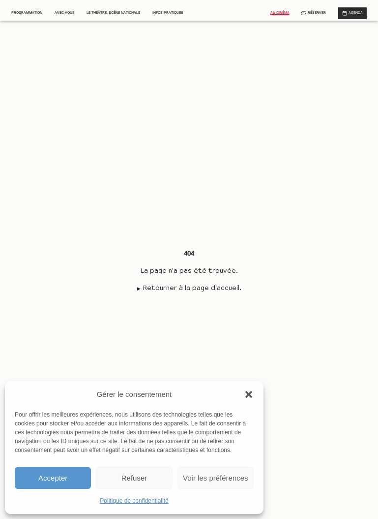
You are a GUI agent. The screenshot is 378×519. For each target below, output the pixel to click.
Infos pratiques (167, 13)
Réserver (317, 13)
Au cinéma (280, 13)
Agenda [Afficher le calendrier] (356, 13)
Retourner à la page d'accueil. (192, 289)
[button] (249, 394)
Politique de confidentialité (134, 500)
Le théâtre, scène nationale (113, 13)
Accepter (52, 478)
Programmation (26, 13)
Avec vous (65, 13)
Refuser (134, 478)
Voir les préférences (215, 478)
